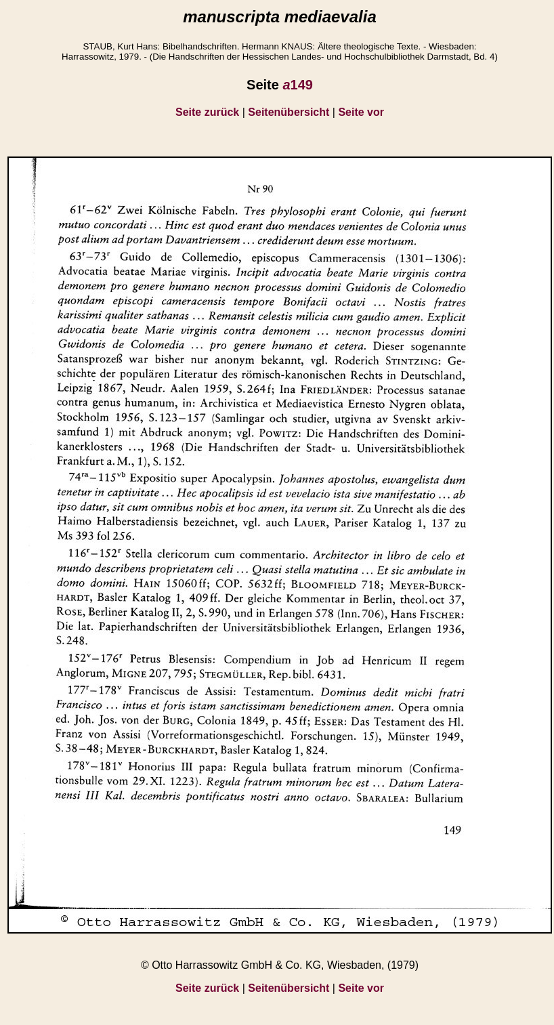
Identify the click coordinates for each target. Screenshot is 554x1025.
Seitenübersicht (288, 112)
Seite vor (361, 112)
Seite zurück (207, 112)
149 (297, 84)
